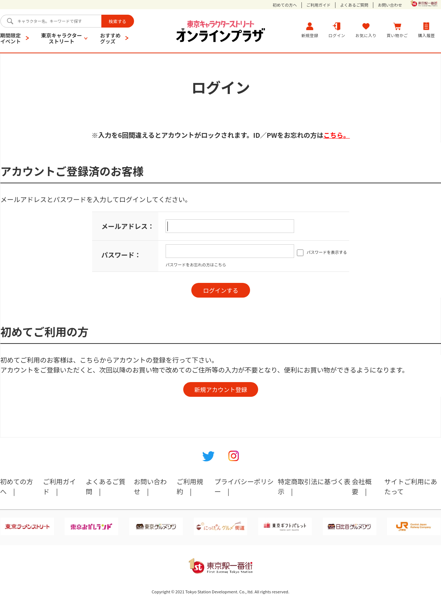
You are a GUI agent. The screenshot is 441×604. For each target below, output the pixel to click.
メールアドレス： (127, 226)
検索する (117, 21)
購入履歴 (426, 29)
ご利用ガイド (318, 5)
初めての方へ (285, 5)
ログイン (336, 29)
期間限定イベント (10, 38)
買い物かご (397, 29)
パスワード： (121, 254)
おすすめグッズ (110, 38)
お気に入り (366, 29)
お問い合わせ (390, 5)
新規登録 (309, 29)
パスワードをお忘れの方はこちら (196, 264)
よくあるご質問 (354, 5)
